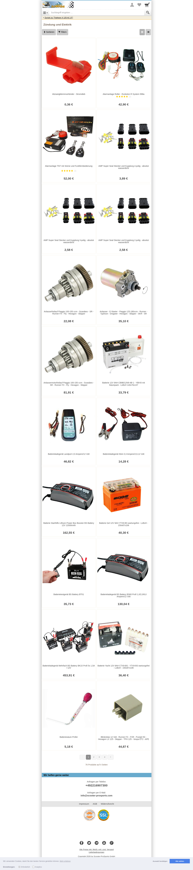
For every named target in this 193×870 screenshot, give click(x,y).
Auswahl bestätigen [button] (160, 861)
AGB (95, 804)
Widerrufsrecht (107, 804)
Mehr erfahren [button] (65, 861)
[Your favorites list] (139, 5)
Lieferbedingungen (96, 852)
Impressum (84, 804)
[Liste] (148, 32)
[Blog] (96, 843)
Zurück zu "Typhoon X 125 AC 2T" (59, 18)
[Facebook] (81, 843)
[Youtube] (104, 843)
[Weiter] (110, 757)
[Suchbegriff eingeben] (96, 12)
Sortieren (49, 32)
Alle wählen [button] (180, 861)
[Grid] (142, 32)
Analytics (38, 867)
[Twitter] (89, 843)
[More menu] (132, 5)
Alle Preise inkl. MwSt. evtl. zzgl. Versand (96, 849)
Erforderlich (25, 867)
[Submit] (148, 12)
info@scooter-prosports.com (96, 795)
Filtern (62, 32)
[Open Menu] (45, 12)
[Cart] (147, 5)
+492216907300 (96, 785)
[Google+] (111, 843)
